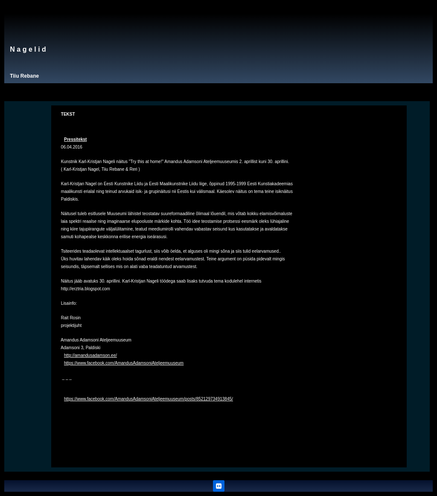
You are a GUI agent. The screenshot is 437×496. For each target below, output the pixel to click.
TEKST (68, 114)
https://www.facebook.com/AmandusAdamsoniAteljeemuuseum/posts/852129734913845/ (148, 399)
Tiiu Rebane (24, 76)
